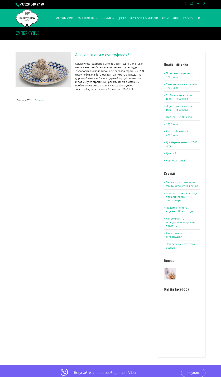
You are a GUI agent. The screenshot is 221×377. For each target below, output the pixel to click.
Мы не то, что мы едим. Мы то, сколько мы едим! (182, 184)
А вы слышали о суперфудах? (102, 55)
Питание (39, 100)
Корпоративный (176, 160)
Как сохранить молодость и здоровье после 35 (180, 222)
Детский (171, 153)
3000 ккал (172, 124)
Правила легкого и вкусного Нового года (179, 209)
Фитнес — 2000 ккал (179, 117)
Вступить (193, 329)
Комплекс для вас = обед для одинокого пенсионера (181, 196)
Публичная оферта (92, 352)
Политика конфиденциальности (122, 352)
